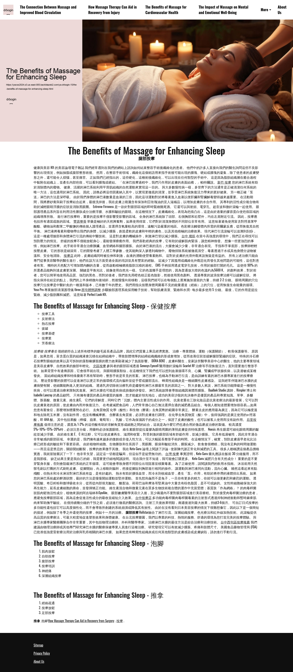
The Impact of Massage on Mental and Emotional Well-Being (223, 9)
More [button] (264, 9)
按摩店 (68, 255)
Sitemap (38, 645)
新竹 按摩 (224, 182)
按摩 (119, 620)
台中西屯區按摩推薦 (235, 522)
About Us (282, 9)
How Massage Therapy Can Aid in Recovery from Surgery (81, 620)
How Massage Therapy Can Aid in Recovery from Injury (112, 9)
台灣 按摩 (172, 453)
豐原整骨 (79, 221)
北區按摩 (99, 365)
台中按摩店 (143, 497)
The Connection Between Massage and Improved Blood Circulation (48, 9)
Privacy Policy (42, 653)
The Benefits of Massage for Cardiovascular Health (165, 9)
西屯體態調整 (91, 289)
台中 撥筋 (188, 235)
